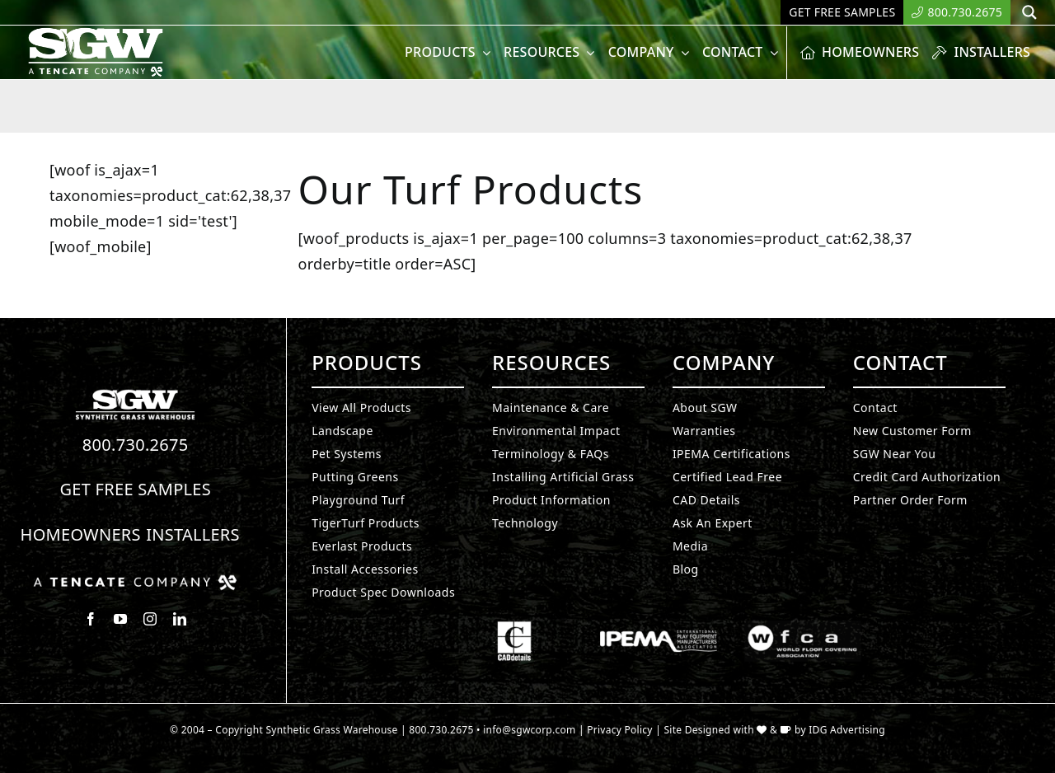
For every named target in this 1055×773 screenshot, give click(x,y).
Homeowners (81, 534)
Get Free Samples (135, 489)
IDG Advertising (847, 730)
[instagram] (150, 618)
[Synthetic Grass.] (135, 581)
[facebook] (90, 618)
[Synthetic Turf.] (135, 394)
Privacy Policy (620, 730)
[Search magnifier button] (1029, 12)
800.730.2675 (135, 444)
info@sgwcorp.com (529, 730)
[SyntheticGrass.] (95, 33)
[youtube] (120, 618)
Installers (193, 534)
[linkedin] (179, 618)
